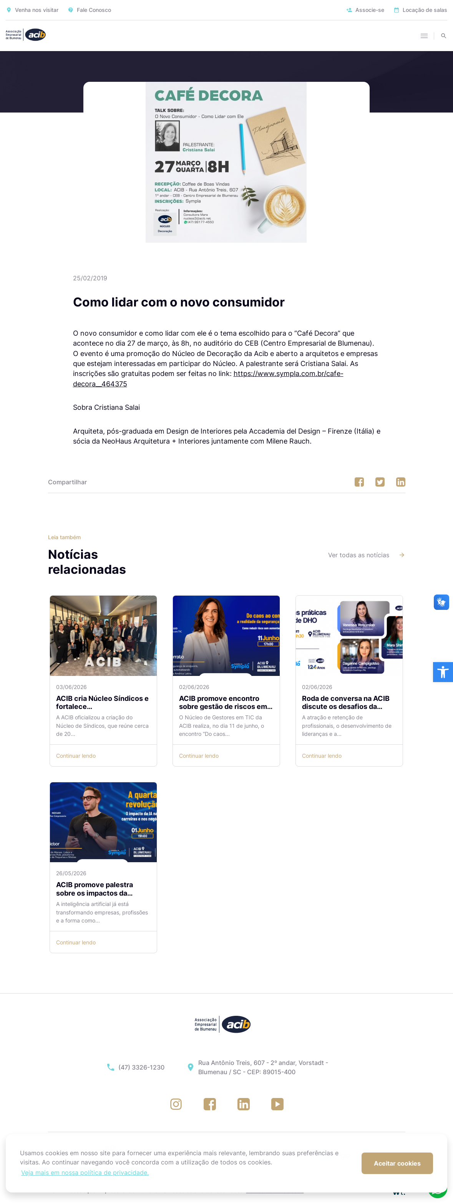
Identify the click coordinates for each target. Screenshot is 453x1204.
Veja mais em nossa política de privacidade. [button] (85, 1172)
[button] (443, 672)
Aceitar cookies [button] (397, 1163)
